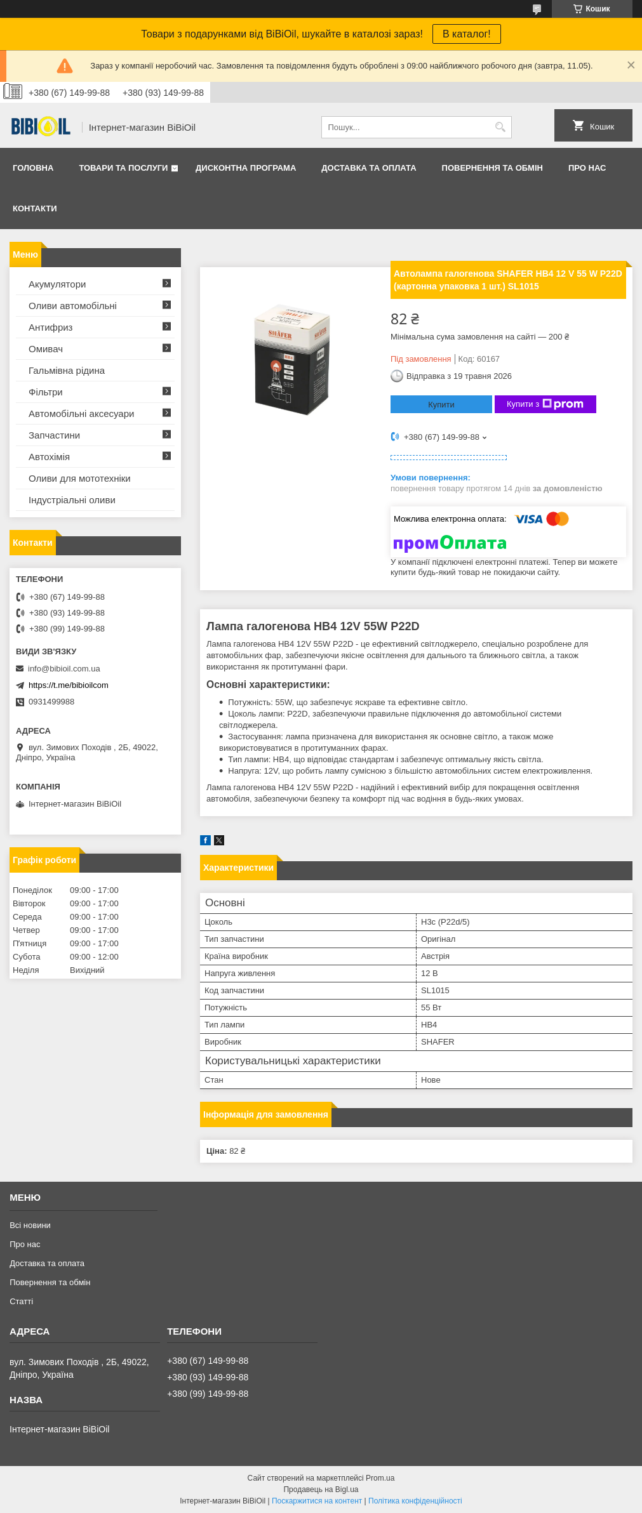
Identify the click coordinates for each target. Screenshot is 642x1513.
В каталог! (467, 34)
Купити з (545, 404)
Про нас (587, 168)
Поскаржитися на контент (317, 1500)
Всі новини (30, 1225)
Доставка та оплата (368, 168)
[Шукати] (501, 127)
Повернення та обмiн (492, 168)
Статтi (21, 1301)
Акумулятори (57, 284)
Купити (441, 404)
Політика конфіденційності (415, 1500)
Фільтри (46, 392)
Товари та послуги (123, 168)
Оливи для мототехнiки (80, 478)
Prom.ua (380, 1478)
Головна (33, 168)
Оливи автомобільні (73, 305)
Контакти (35, 208)
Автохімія (49, 456)
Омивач (46, 348)
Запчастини (54, 435)
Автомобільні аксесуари (81, 413)
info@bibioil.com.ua (64, 668)
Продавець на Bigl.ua (320, 1489)
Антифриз (50, 327)
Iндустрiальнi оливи (72, 499)
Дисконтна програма (246, 168)
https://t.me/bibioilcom (69, 685)
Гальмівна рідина (67, 370)
